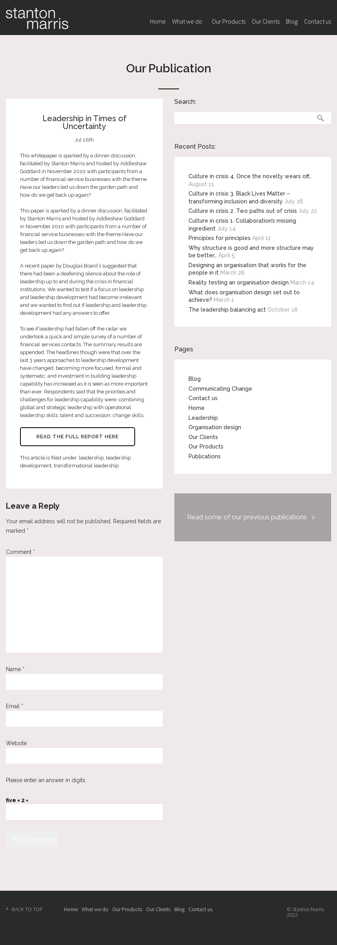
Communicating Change (220, 389)
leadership (91, 458)
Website (16, 743)
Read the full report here (78, 436)
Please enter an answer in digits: (46, 780)
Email (14, 706)
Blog (292, 21)
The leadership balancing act (227, 309)
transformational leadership (86, 466)
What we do (187, 21)
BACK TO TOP (27, 909)
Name (15, 669)
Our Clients (266, 21)
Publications (205, 456)
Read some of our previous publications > (251, 517)
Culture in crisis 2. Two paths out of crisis (243, 211)
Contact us (317, 21)
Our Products (228, 21)
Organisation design (215, 427)
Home (158, 21)
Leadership (203, 418)
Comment (20, 552)
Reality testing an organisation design (239, 282)
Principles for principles (220, 238)
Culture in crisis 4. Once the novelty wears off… (250, 176)
